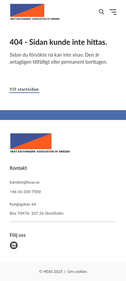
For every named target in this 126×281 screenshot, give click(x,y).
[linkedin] (14, 245)
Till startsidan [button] (24, 89)
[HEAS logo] (40, 144)
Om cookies (77, 271)
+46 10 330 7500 (25, 191)
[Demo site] (35, 12)
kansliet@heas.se (25, 182)
